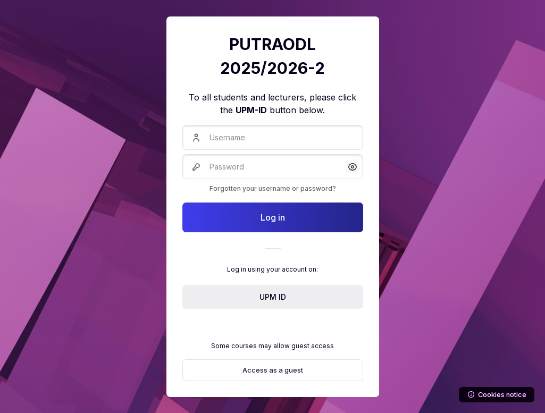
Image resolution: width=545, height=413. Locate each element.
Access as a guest (272, 370)
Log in (273, 217)
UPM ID (272, 296)
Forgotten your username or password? (272, 188)
